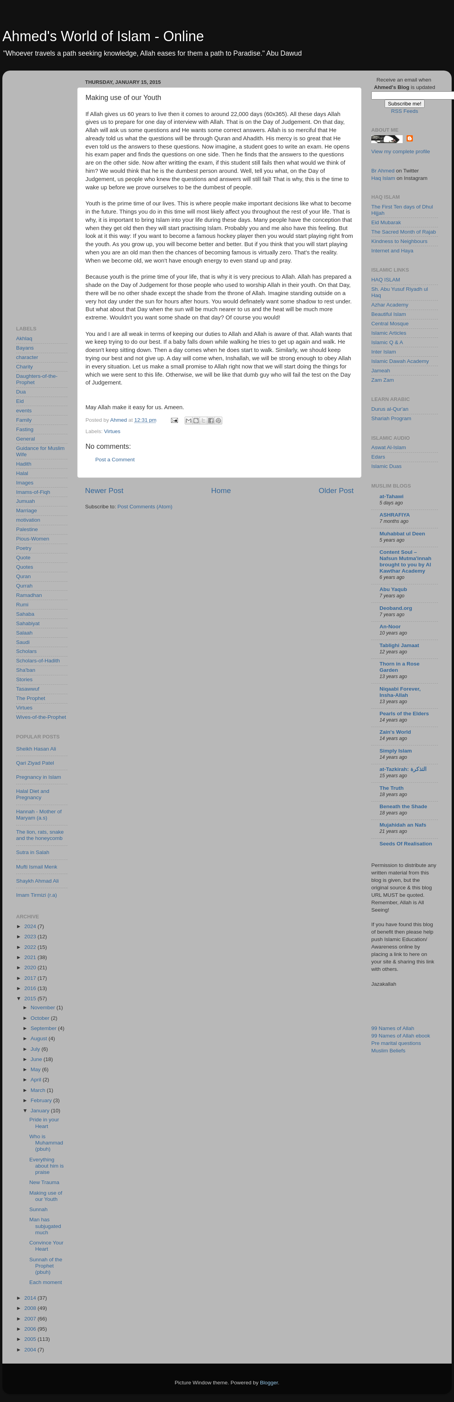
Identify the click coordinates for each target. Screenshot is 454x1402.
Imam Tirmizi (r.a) (36, 895)
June (37, 1059)
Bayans (25, 348)
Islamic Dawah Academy (400, 361)
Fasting (24, 429)
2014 (31, 1298)
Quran (23, 576)
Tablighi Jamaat (399, 645)
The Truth (392, 788)
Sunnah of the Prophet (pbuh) (45, 1266)
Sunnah (38, 1209)
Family (24, 420)
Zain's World (395, 732)
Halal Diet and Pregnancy (32, 794)
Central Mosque (390, 323)
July (36, 1049)
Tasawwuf (27, 689)
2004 (31, 1350)
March (39, 1090)
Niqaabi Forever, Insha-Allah (400, 692)
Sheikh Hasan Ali (36, 749)
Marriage (26, 510)
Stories (24, 679)
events (24, 411)
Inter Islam (383, 352)
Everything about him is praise (46, 1166)
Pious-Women (32, 539)
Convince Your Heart (46, 1246)
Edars (378, 457)
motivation (28, 520)
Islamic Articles (388, 333)
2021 (31, 957)
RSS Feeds (404, 111)
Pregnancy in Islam (38, 777)
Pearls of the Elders (404, 713)
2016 (31, 988)
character (27, 357)
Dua (21, 392)
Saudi (23, 642)
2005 (31, 1339)
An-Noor (390, 626)
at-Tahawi (391, 496)
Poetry (23, 548)
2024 (31, 926)
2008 (31, 1308)
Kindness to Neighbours (399, 241)
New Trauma (44, 1182)
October (41, 1018)
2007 (31, 1319)
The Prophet (30, 698)
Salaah (24, 633)
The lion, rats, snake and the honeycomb (40, 835)
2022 (31, 947)
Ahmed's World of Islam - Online (103, 36)
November (43, 1007)
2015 (31, 998)
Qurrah (24, 586)
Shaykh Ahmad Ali (37, 881)
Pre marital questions (396, 1043)
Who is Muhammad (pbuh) (46, 1143)
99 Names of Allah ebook (400, 1036)
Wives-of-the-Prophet (41, 717)
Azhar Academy (390, 305)
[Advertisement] (47, 194)
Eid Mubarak (386, 222)
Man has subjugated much (45, 1226)
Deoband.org (396, 608)
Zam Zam (382, 380)
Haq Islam (383, 178)
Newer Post (104, 490)
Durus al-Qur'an (390, 409)
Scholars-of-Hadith (38, 661)
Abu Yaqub (393, 589)
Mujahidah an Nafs (403, 825)
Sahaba (25, 614)
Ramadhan (29, 595)
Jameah (380, 371)
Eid (20, 401)
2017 (31, 978)
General (25, 439)
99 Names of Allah (392, 1028)
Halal (22, 473)
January (41, 1111)
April (37, 1080)
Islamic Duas (386, 466)
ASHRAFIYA (395, 515)
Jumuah (25, 501)
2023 (31, 937)
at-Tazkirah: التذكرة (403, 769)
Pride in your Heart (44, 1123)
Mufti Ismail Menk (36, 867)
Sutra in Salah (32, 852)
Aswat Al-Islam (388, 447)
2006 (31, 1329)
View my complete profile (400, 151)
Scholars (26, 651)
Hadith (23, 464)
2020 (31, 967)
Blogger (269, 1383)
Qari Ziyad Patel (35, 763)
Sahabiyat (28, 623)
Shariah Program (391, 418)
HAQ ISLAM (385, 280)
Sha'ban (25, 670)
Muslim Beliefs (388, 1051)
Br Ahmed (382, 171)
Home (221, 490)
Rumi (22, 605)
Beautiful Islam (388, 314)
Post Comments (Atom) (145, 507)
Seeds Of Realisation (406, 844)
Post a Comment (115, 459)
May (36, 1069)
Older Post (336, 490)
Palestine (27, 529)
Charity (24, 367)
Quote (23, 557)
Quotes (24, 567)
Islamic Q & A (387, 342)
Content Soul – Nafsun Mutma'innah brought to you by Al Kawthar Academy (405, 561)
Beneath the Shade (403, 806)
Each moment (45, 1282)
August (40, 1038)
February (42, 1100)
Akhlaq (24, 338)
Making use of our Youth (45, 1196)
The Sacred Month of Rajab (403, 232)
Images (24, 483)
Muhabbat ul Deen (402, 534)
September (44, 1028)
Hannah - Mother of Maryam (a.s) (39, 815)
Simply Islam (396, 751)
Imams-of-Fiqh (33, 492)
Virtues (112, 431)
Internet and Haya (392, 251)
